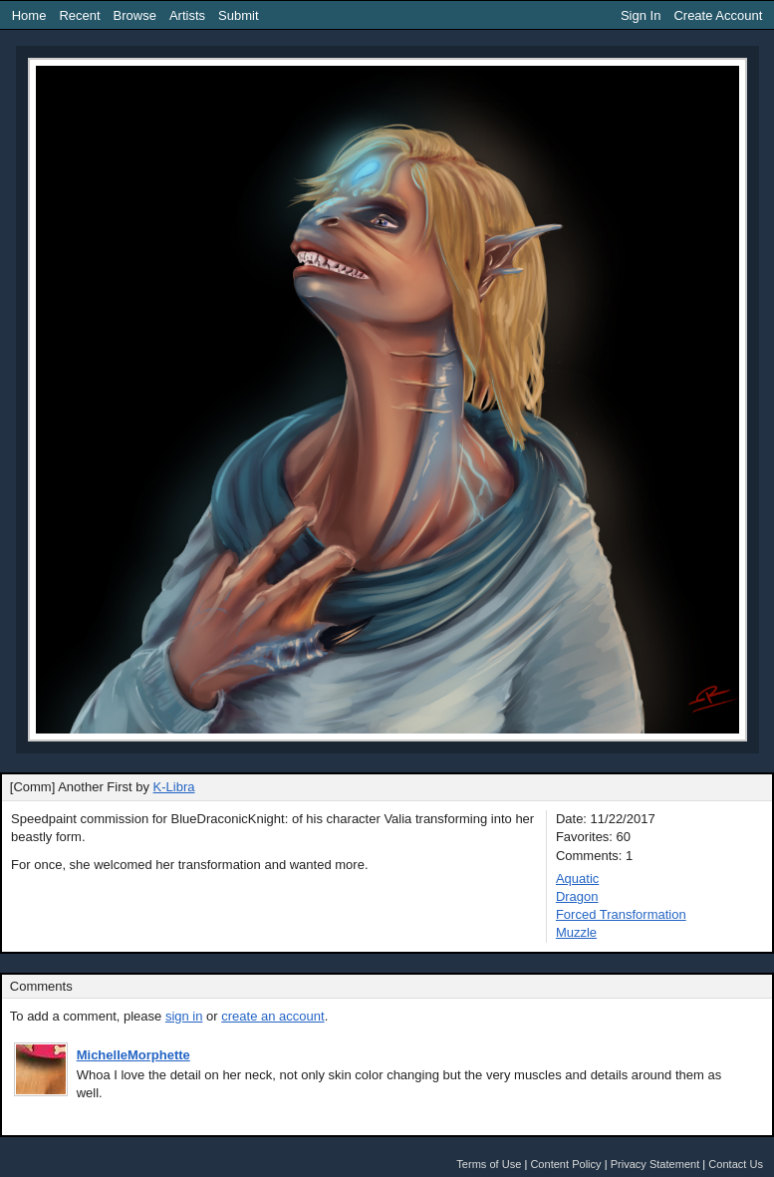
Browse (135, 15)
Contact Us (735, 1164)
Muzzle (576, 932)
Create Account (717, 15)
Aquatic (577, 878)
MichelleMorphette (133, 1054)
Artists (187, 15)
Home (29, 15)
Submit (238, 15)
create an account (272, 1016)
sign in (184, 1016)
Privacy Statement (655, 1164)
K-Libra (174, 786)
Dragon (577, 896)
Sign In (640, 15)
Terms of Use (488, 1164)
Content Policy (565, 1164)
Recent (79, 15)
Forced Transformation (621, 914)
